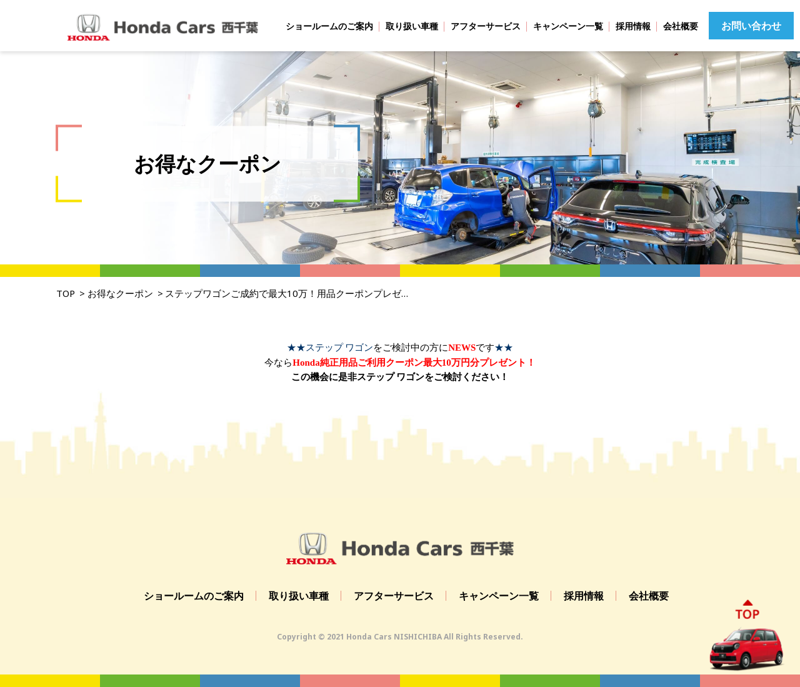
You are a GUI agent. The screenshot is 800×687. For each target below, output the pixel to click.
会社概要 (680, 26)
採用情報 (633, 26)
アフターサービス (486, 26)
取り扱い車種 (412, 26)
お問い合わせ (751, 26)
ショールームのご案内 (329, 26)
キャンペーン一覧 (568, 26)
